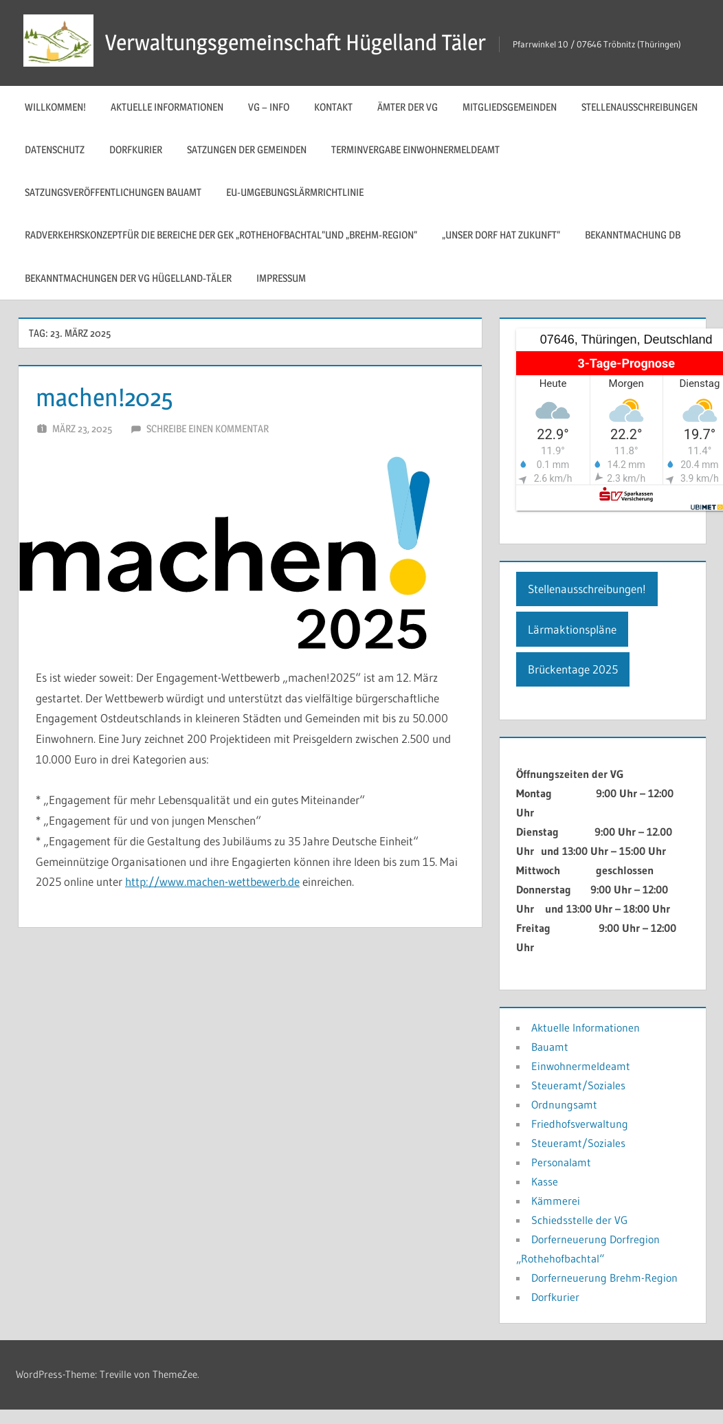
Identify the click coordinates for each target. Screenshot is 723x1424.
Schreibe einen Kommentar (207, 428)
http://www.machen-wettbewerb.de (212, 881)
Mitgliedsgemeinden (510, 106)
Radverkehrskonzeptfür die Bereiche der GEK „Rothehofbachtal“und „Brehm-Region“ (221, 234)
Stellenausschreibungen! (587, 588)
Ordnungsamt (564, 1104)
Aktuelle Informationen (167, 106)
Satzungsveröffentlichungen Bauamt (113, 192)
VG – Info (268, 106)
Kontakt (333, 106)
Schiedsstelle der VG (579, 1220)
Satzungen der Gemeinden (247, 149)
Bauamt (549, 1047)
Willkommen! (55, 106)
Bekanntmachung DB (632, 234)
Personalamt (561, 1162)
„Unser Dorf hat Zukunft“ (501, 234)
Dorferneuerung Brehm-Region (604, 1277)
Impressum (281, 278)
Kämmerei (555, 1201)
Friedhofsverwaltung (579, 1124)
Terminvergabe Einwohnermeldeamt (415, 149)
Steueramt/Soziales (578, 1085)
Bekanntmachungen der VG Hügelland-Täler (128, 278)
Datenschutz (55, 149)
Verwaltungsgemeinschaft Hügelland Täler (295, 42)
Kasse (544, 1181)
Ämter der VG (407, 106)
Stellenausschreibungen (639, 106)
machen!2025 (104, 397)
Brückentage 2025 (573, 669)
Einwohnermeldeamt (580, 1066)
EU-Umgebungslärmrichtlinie (295, 192)
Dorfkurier (135, 149)
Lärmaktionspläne (572, 629)
